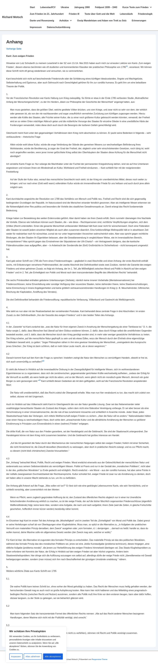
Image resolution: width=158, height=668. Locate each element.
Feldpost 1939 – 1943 (106, 7)
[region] (36, 644)
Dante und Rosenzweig (42, 20)
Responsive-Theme (99, 659)
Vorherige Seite (13, 49)
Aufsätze (66, 20)
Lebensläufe (126, 14)
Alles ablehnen (33, 656)
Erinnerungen (139, 20)
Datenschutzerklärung (58, 27)
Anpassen (16, 656)
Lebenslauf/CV (47, 7)
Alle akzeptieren (53, 656)
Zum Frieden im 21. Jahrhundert (47, 14)
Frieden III (74, 14)
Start (32, 7)
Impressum (36, 27)
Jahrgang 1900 (82, 7)
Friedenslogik (145, 14)
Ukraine (65, 7)
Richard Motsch (12, 17)
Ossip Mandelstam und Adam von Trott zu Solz (102, 20)
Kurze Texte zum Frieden (137, 6)
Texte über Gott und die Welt (99, 14)
